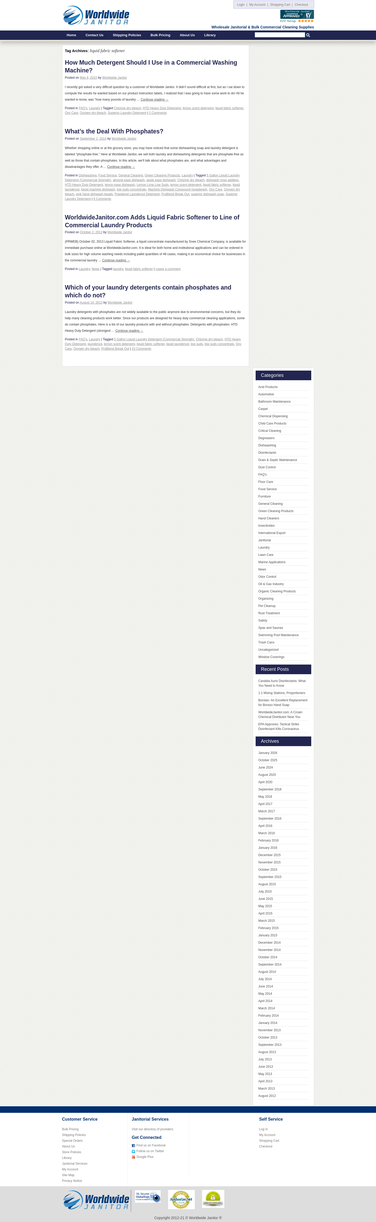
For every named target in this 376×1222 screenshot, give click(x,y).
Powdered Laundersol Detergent (137, 194)
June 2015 (265, 899)
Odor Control (267, 577)
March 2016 (266, 833)
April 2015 (265, 913)
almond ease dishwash (129, 180)
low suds (197, 344)
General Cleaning (131, 175)
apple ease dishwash (161, 180)
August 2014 (267, 972)
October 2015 (267, 869)
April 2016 (265, 826)
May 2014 (265, 994)
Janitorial (264, 540)
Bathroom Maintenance (274, 401)
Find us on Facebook (151, 1145)
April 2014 (265, 1001)
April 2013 (265, 1081)
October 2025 (267, 760)
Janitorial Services (74, 1163)
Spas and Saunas (270, 628)
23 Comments (141, 349)
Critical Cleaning (269, 431)
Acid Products (268, 387)
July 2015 (265, 891)
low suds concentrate (131, 189)
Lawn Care (265, 555)
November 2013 (269, 1030)
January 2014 (267, 1023)
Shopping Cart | (281, 5)
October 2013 (267, 1037)
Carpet (263, 409)
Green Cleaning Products (162, 175)
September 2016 (269, 818)
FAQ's (83, 108)
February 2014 (268, 1015)
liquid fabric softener (229, 108)
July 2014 (265, 979)
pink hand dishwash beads (94, 194)
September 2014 (269, 964)
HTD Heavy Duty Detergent (162, 108)
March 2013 (266, 1088)
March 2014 (266, 1008)
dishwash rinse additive (222, 180)
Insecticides (266, 525)
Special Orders (72, 1141)
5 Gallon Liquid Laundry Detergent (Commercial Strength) (154, 339)
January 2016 (267, 848)
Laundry (94, 108)
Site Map (68, 1175)
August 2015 (267, 884)
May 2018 (265, 797)
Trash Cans (266, 642)
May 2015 (265, 906)
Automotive (266, 394)
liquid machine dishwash (98, 189)
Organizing (265, 598)
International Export (271, 533)
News (95, 269)
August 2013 (267, 1052)
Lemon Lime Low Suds (152, 185)
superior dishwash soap (207, 194)
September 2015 (269, 877)
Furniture (264, 496)
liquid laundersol (177, 344)
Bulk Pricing (161, 35)
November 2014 (269, 950)
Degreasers (266, 438)
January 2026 (267, 753)
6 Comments (102, 199)
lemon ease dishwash (120, 185)
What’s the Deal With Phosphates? (114, 131)
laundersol (95, 344)
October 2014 (267, 957)
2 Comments (158, 113)
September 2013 (269, 1045)
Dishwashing (88, 175)
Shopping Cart (269, 1141)
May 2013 (265, 1074)
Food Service (107, 175)
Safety (262, 620)
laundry (118, 269)
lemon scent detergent (198, 108)
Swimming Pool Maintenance (278, 635)
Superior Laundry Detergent (127, 113)
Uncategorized (268, 650)
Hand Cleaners (268, 518)
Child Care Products (272, 423)
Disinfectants (267, 453)
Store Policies (71, 1152)
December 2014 (269, 942)
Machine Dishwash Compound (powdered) (177, 189)
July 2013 (265, 1059)
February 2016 (268, 840)
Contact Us (95, 35)
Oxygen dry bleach (93, 113)
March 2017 (266, 811)
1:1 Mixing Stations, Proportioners (281, 693)
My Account (70, 1169)
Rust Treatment (269, 613)
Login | (242, 5)
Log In (263, 1129)
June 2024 (265, 767)
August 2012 (267, 1096)
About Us (187, 35)
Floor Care (265, 482)
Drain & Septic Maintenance (277, 460)
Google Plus (145, 1157)
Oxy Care (71, 113)
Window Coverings (271, 657)
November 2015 (269, 862)
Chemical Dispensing (273, 416)
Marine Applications (271, 562)
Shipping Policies (127, 35)
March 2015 (266, 921)
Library (210, 35)
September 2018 (269, 789)
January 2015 (267, 935)
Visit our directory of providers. (153, 1129)
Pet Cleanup (266, 606)
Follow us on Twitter (150, 1151)
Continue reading (155, 99)
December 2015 (269, 855)
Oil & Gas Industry (271, 584)
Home (71, 35)
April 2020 (265, 782)
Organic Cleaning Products (277, 591)
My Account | (258, 5)
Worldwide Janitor (114, 77)
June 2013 (265, 1067)
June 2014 (265, 986)
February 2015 (268, 928)
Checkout (302, 5)
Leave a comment (168, 269)
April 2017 (265, 804)
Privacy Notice (72, 1181)
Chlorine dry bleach (127, 108)
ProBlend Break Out (175, 194)
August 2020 (267, 775)
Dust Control (267, 467)
